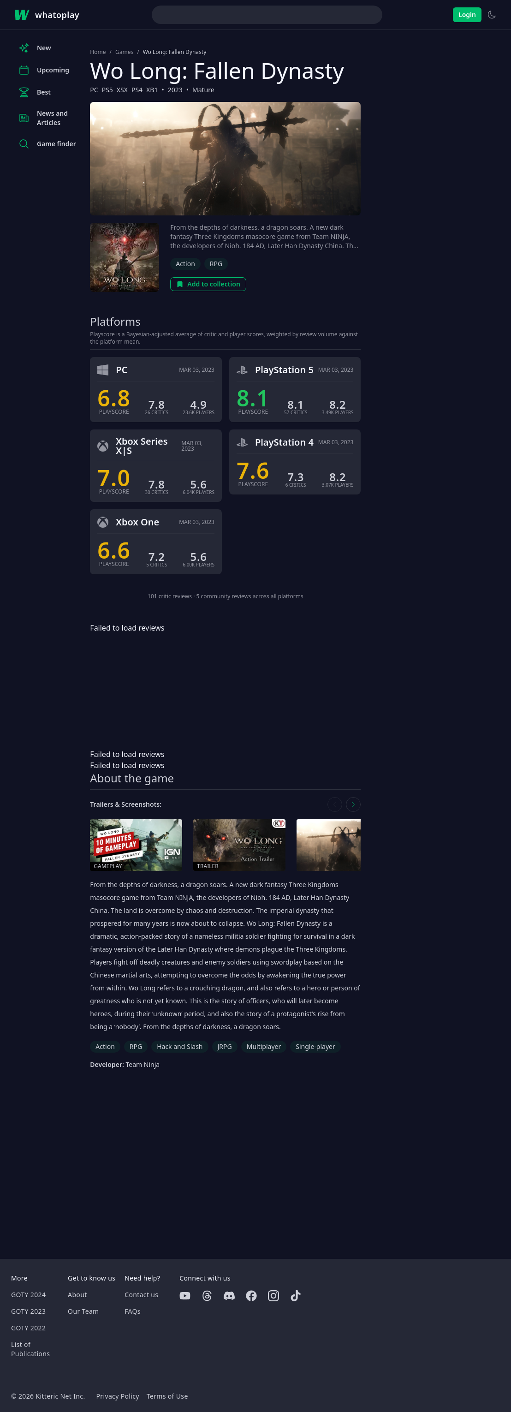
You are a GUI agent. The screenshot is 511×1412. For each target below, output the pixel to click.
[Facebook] (251, 1295)
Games (124, 52)
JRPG (225, 1046)
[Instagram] (273, 1295)
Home (98, 52)
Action (185, 263)
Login (467, 14)
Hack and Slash (179, 1046)
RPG (216, 263)
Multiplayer (264, 1046)
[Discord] (229, 1295)
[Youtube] (184, 1295)
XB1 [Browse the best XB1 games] (152, 89)
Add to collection (208, 284)
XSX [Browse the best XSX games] (122, 89)
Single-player (315, 1046)
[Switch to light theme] (491, 14)
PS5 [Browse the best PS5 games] (107, 89)
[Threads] (207, 1295)
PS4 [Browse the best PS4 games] (137, 89)
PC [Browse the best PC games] (94, 89)
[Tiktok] (295, 1295)
